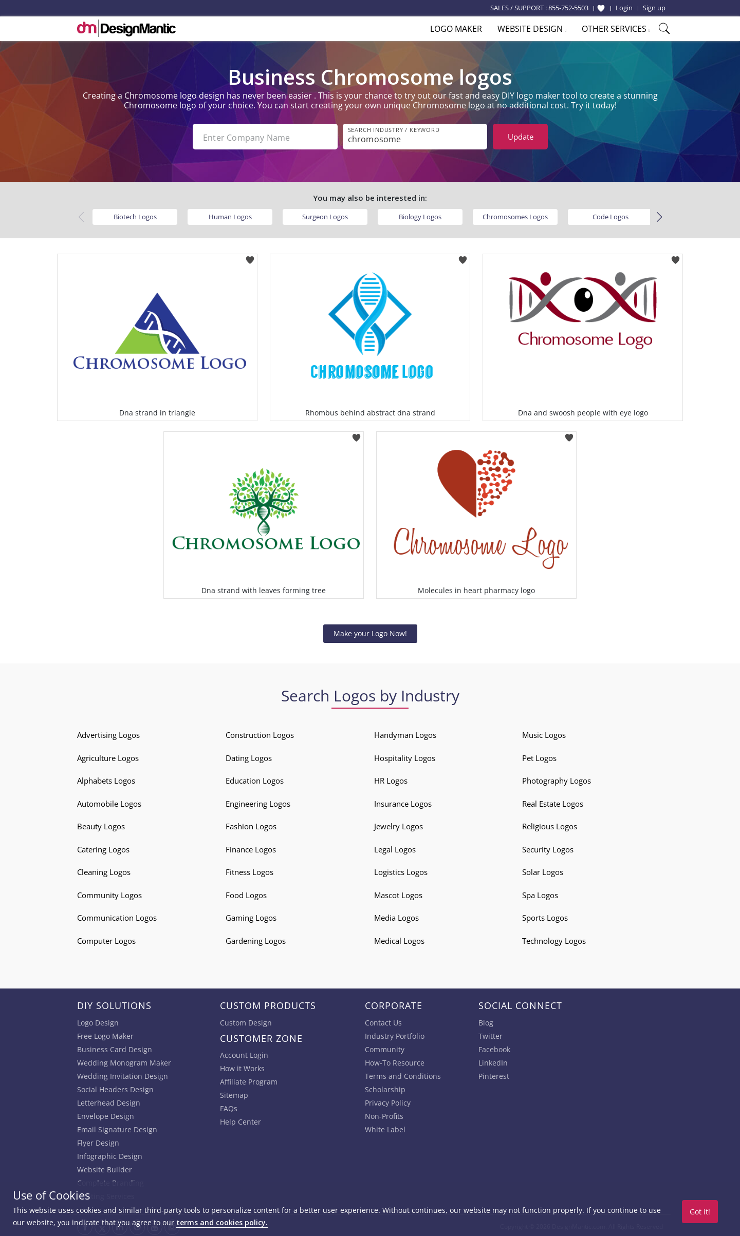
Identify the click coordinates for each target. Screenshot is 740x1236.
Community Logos (109, 893)
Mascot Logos (398, 893)
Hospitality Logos (404, 756)
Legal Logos (395, 847)
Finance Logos (251, 847)
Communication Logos (117, 915)
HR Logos (391, 778)
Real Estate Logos (552, 801)
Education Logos (255, 778)
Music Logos (544, 733)
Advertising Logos (108, 733)
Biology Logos (420, 214)
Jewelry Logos (398, 824)
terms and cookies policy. (222, 1222)
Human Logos (230, 214)
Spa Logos (540, 893)
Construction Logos (260, 733)
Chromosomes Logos (515, 214)
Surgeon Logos (325, 214)
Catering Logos (103, 847)
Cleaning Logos (104, 870)
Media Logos (396, 915)
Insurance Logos (403, 801)
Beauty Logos (101, 824)
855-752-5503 (568, 7)
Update (520, 136)
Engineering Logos (258, 801)
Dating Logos (249, 756)
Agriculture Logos (108, 756)
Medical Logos (399, 939)
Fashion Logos (251, 824)
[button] (659, 215)
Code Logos (610, 214)
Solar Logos (542, 870)
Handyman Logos (405, 733)
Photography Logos (556, 778)
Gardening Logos (256, 939)
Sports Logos (545, 915)
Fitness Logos (249, 870)
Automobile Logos (109, 801)
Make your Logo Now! (370, 631)
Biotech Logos (135, 214)
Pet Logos (539, 756)
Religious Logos (549, 824)
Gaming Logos (251, 915)
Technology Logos (554, 939)
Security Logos (548, 847)
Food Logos (246, 893)
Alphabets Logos (106, 778)
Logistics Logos (401, 870)
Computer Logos (106, 939)
